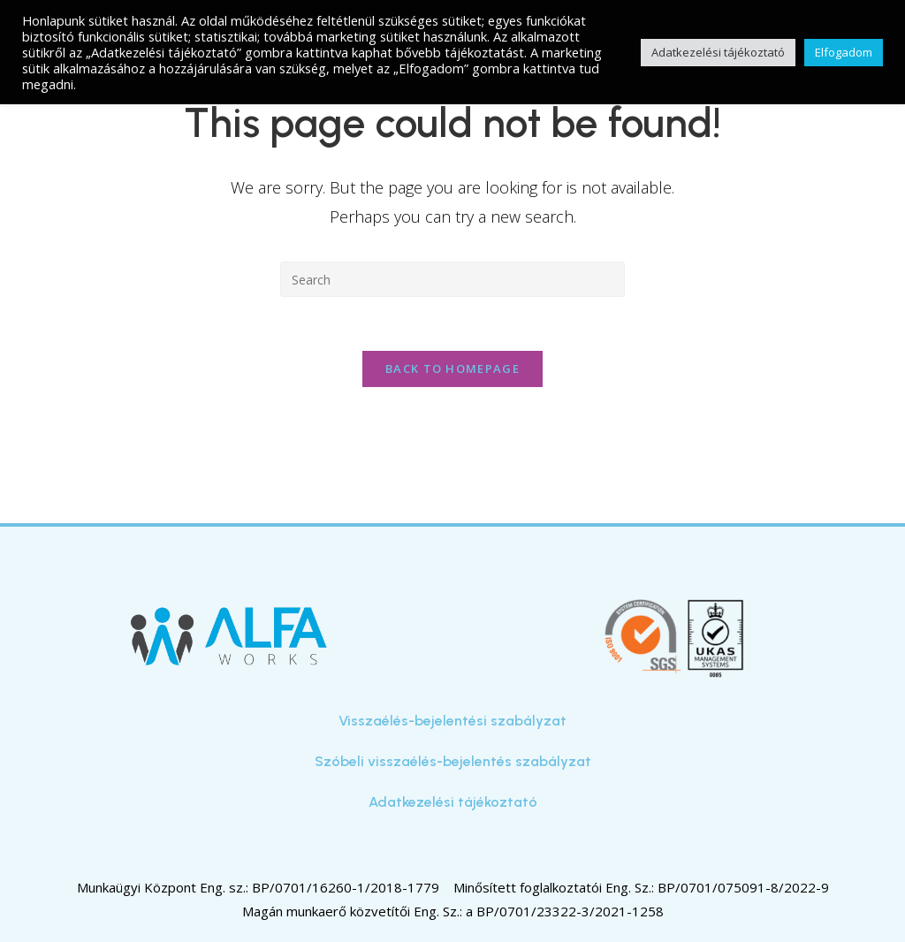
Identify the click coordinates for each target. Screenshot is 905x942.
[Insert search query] (452, 279)
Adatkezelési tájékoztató (453, 802)
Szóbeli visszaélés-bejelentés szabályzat (453, 761)
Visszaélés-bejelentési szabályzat (452, 720)
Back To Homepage (452, 368)
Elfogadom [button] (843, 52)
